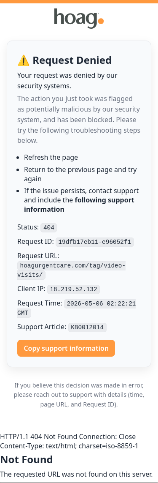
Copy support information (66, 348)
